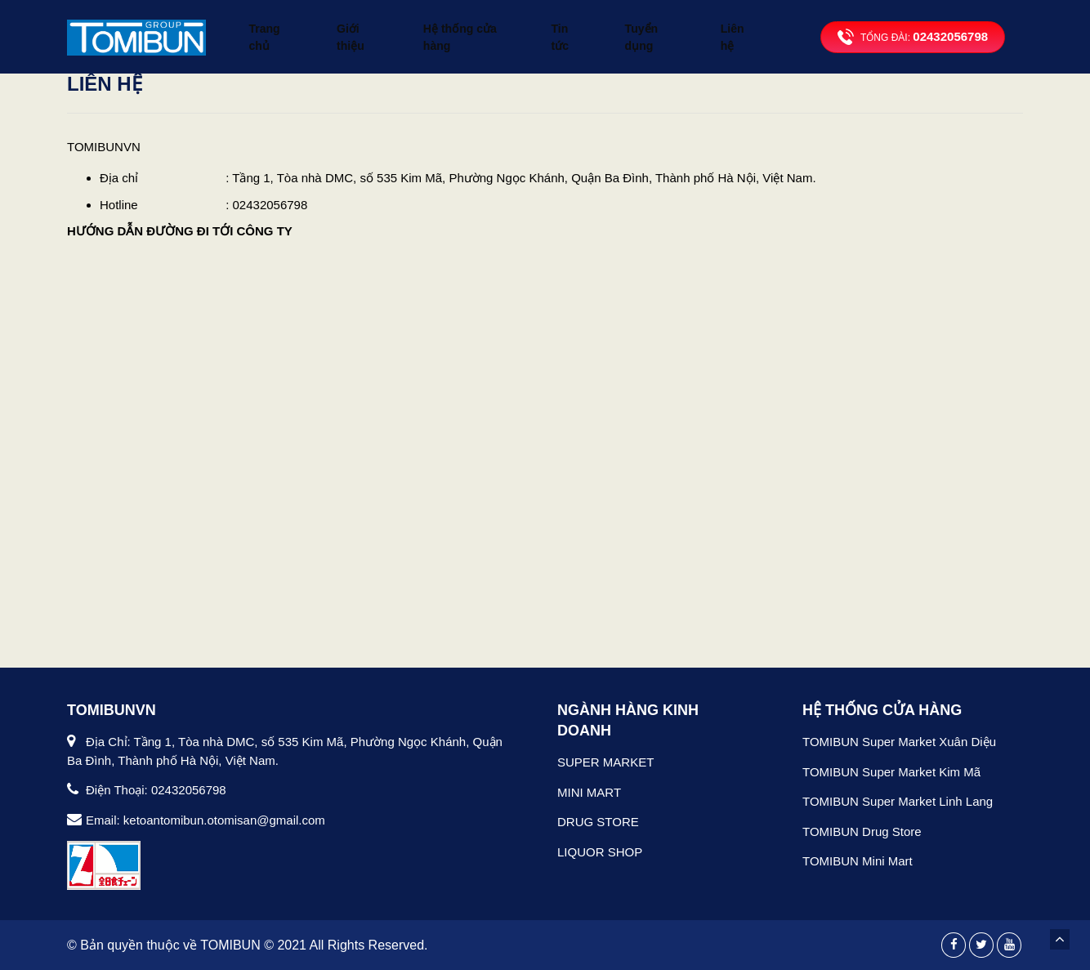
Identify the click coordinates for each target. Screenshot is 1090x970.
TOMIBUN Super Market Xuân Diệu (899, 742)
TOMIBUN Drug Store (862, 831)
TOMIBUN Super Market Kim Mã (891, 772)
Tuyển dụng (655, 26)
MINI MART (589, 792)
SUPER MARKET (605, 762)
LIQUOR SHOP (599, 852)
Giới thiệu (356, 26)
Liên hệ (738, 26)
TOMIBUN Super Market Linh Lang (897, 801)
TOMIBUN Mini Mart (857, 861)
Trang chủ (270, 26)
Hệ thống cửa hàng (468, 26)
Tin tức (572, 26)
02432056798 (950, 26)
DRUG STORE (598, 822)
